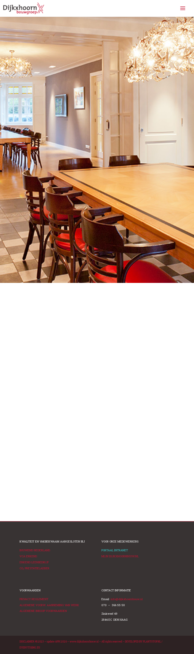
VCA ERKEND (28, 556)
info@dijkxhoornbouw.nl (127, 599)
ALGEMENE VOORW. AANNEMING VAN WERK (49, 605)
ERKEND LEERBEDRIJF (34, 562)
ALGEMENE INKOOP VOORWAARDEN (43, 611)
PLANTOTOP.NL (152, 641)
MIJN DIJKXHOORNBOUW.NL (120, 556)
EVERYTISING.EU (30, 647)
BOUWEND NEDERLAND (35, 550)
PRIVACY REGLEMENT (34, 599)
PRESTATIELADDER (34, 568)
